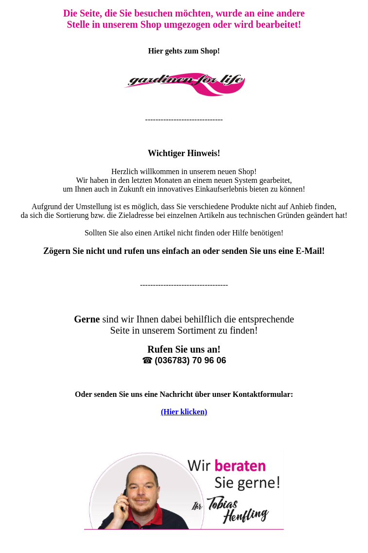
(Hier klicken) (184, 412)
